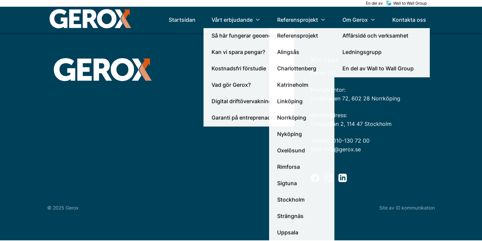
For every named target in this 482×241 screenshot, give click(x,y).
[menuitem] (182, 19)
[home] (90, 20)
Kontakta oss (409, 19)
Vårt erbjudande (236, 19)
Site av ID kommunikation (407, 208)
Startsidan (182, 19)
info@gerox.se (342, 149)
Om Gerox (359, 19)
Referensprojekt (301, 19)
